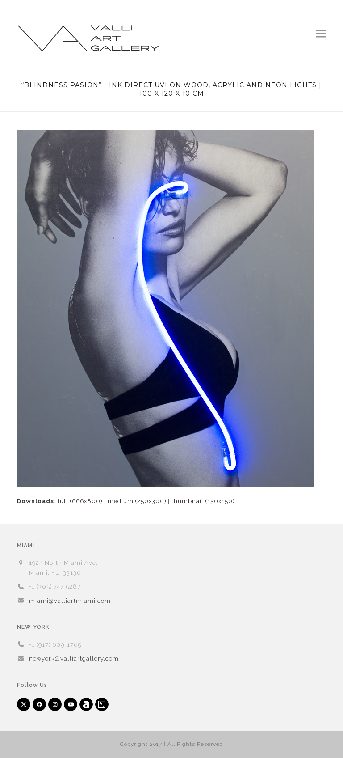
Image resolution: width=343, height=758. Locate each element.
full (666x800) (80, 501)
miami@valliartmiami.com (70, 600)
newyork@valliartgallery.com (74, 658)
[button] (321, 33)
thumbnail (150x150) (203, 501)
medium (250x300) (137, 501)
